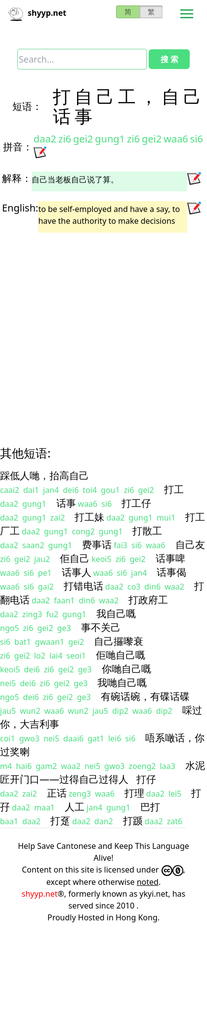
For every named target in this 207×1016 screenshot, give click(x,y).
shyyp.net (40, 893)
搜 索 (169, 59)
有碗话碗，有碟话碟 (145, 696)
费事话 (97, 544)
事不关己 (101, 627)
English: (20, 207)
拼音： (18, 146)
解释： (17, 178)
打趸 (60, 820)
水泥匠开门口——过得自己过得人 (102, 772)
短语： (27, 106)
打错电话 (83, 586)
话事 (66, 503)
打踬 (133, 820)
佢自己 (74, 558)
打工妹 (89, 517)
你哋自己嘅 (126, 668)
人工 (74, 806)
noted (148, 881)
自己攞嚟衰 (118, 641)
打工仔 (136, 503)
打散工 (147, 530)
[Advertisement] (94, 330)
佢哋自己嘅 (120, 655)
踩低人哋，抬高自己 (44, 475)
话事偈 (171, 572)
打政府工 (148, 599)
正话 (57, 793)
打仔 (146, 779)
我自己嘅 (116, 613)
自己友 (190, 544)
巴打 (150, 806)
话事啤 (170, 558)
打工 (174, 489)
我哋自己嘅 (122, 682)
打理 (134, 793)
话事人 (76, 572)
